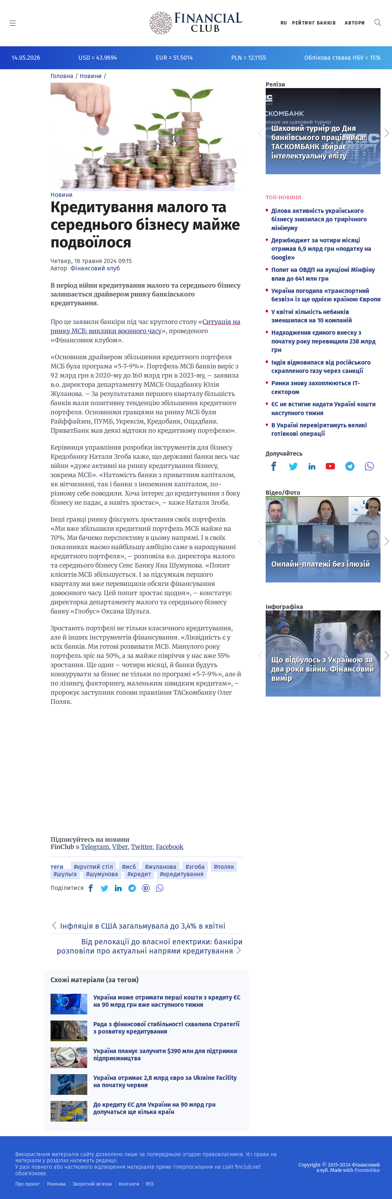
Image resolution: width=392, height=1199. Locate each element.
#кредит (139, 874)
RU (284, 23)
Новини (62, 194)
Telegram (95, 847)
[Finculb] (275, 467)
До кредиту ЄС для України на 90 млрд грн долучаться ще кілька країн (154, 1108)
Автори (355, 23)
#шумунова (102, 874)
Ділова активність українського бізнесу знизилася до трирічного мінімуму (319, 219)
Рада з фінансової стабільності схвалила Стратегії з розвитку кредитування (166, 1028)
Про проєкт (27, 1184)
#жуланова (160, 866)
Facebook (169, 847)
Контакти (127, 1184)
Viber (120, 847)
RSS (148, 1184)
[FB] (91, 888)
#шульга (65, 874)
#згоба (195, 866)
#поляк (224, 866)
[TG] (132, 888)
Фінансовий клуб (95, 268)
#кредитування (182, 874)
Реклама (56, 1184)
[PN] (146, 888)
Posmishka (367, 1170)
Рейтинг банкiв (314, 23)
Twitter (142, 847)
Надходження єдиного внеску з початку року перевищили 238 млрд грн (323, 341)
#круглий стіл (93, 866)
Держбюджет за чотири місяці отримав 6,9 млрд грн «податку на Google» (321, 249)
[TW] (104, 888)
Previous (260, 132)
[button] (378, 23)
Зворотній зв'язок (91, 1184)
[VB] (159, 888)
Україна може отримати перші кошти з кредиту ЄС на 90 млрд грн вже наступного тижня (166, 1001)
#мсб (129, 866)
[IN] (118, 888)
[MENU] (13, 23)
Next (386, 132)
